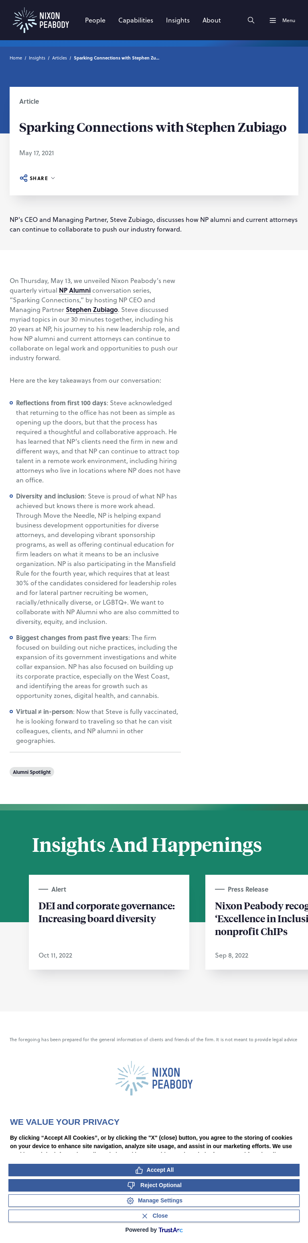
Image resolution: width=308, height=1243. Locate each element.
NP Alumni (75, 290)
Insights (37, 57)
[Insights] (178, 20)
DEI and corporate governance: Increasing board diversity (106, 912)
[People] (95, 20)
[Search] (251, 20)
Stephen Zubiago (92, 309)
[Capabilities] (136, 20)
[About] (211, 20)
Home (16, 57)
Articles (59, 57)
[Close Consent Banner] (154, 1216)
